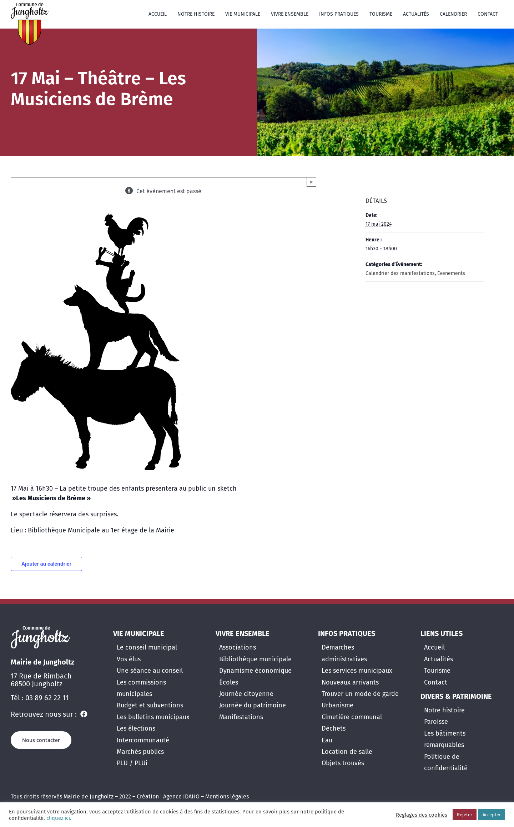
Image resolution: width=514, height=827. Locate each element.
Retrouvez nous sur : (45, 714)
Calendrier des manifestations (400, 273)
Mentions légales (227, 796)
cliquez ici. (58, 818)
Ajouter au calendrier (46, 564)
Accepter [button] (492, 814)
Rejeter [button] (464, 814)
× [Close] (311, 182)
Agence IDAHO (181, 796)
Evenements (451, 273)
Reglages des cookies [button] (421, 815)
